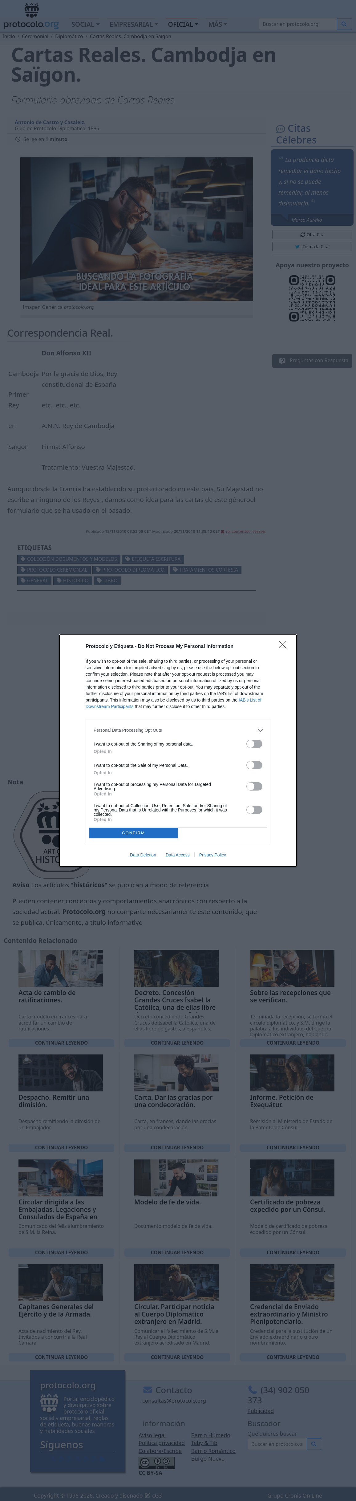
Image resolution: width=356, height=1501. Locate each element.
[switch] (254, 744)
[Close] (284, 647)
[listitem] (178, 730)
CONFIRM (133, 833)
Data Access (178, 854)
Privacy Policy (212, 854)
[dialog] (178, 751)
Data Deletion (143, 854)
